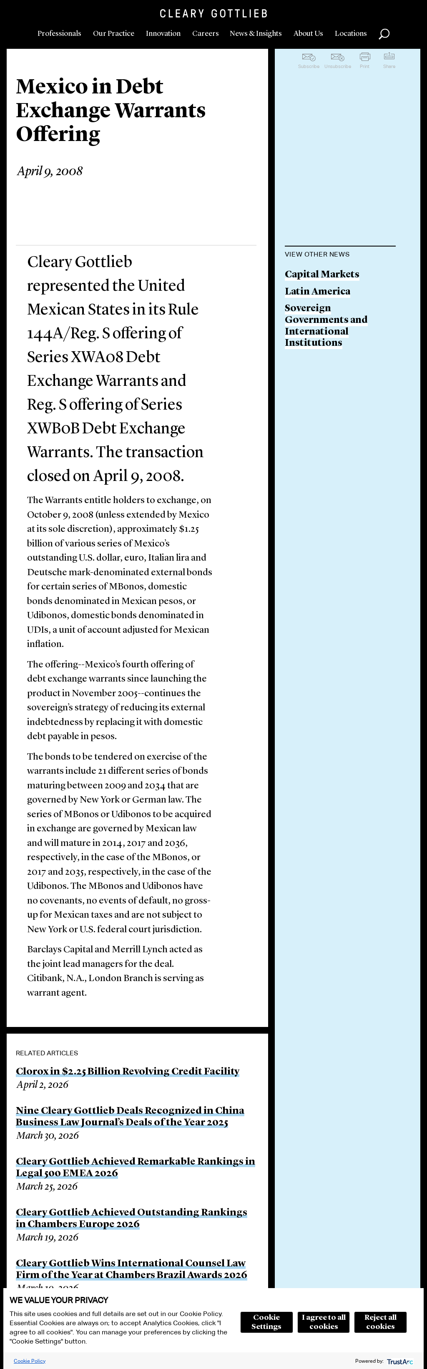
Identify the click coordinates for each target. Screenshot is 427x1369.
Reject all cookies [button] (380, 1322)
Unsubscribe (337, 66)
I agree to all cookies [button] (324, 1322)
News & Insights (256, 34)
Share (389, 66)
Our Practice (113, 34)
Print (364, 66)
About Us (308, 34)
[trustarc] (399, 1361)
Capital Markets (322, 275)
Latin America (317, 292)
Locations (351, 34)
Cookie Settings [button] (266, 1322)
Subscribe (308, 66)
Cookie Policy (29, 1361)
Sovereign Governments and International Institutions (326, 326)
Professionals (59, 34)
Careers (205, 34)
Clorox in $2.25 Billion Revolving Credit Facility (127, 1072)
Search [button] (384, 34)
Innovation (163, 34)
